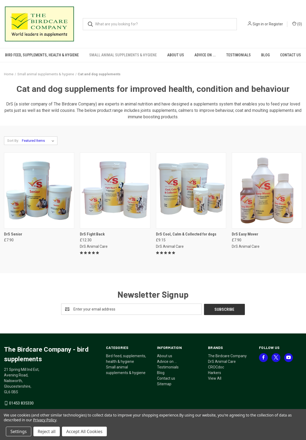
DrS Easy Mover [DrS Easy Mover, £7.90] (245, 234)
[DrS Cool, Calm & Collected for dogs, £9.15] (191, 190)
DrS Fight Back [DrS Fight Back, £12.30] (92, 234)
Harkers (214, 372)
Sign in (258, 24)
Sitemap (164, 384)
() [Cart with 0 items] (297, 23)
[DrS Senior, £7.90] (39, 190)
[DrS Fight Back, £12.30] (115, 190)
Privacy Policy (44, 419)
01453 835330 (21, 402)
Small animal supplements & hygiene (123, 55)
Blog (265, 55)
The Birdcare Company (227, 355)
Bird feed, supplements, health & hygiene (42, 55)
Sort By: (13, 141)
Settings (18, 431)
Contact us (166, 378)
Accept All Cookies (84, 431)
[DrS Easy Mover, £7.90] (267, 190)
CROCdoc (216, 367)
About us (175, 55)
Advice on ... (205, 55)
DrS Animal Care (222, 361)
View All (214, 378)
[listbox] (39, 141)
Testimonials (238, 55)
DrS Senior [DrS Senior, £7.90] (13, 234)
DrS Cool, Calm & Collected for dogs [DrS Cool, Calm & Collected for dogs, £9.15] (186, 234)
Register (276, 24)
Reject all (47, 431)
